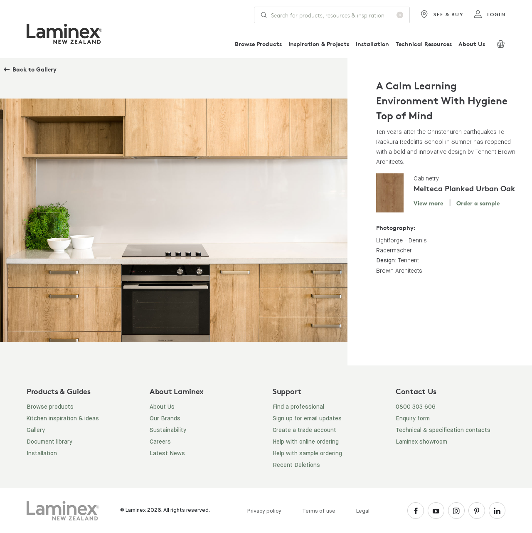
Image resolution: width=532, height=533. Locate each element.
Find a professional (298, 407)
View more (428, 203)
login (489, 14)
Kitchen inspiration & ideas (63, 419)
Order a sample (478, 203)
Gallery (36, 430)
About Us (471, 43)
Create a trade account (304, 430)
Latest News (167, 454)
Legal (362, 511)
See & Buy (441, 14)
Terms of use (318, 511)
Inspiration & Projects (318, 43)
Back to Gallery (34, 69)
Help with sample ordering (307, 454)
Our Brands (165, 419)
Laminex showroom (421, 442)
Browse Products (258, 43)
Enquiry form (413, 419)
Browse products (50, 407)
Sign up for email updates (307, 419)
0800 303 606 (416, 407)
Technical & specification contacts (443, 430)
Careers (160, 442)
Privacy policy (264, 511)
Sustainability (168, 430)
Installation (372, 43)
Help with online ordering (306, 442)
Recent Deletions (296, 465)
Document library (49, 442)
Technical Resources (424, 43)
